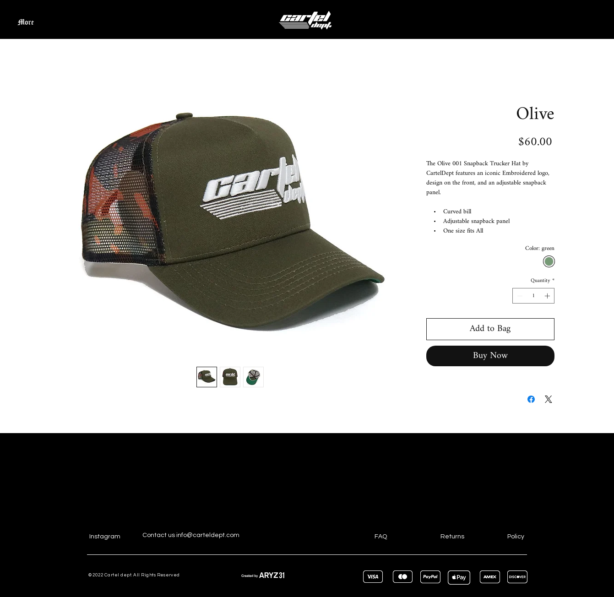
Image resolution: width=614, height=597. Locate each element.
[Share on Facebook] (531, 399)
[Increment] (548, 295)
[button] (584, 19)
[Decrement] (519, 295)
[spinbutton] (533, 295)
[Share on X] (548, 399)
